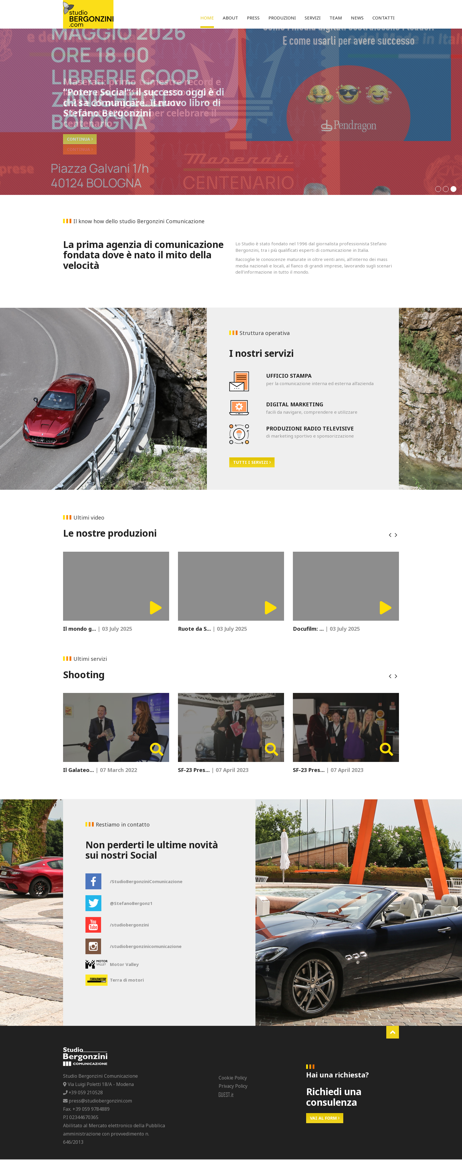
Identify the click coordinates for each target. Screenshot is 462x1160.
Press (253, 18)
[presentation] (390, 535)
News (357, 18)
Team (335, 18)
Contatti (383, 18)
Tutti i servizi (252, 462)
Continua (80, 149)
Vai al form (324, 1118)
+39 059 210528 (83, 1093)
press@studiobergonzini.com (98, 1101)
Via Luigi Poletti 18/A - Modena (99, 1085)
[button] (438, 189)
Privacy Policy (234, 1086)
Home (207, 18)
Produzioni (282, 18)
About (230, 18)
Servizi (313, 18)
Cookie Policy (233, 1078)
